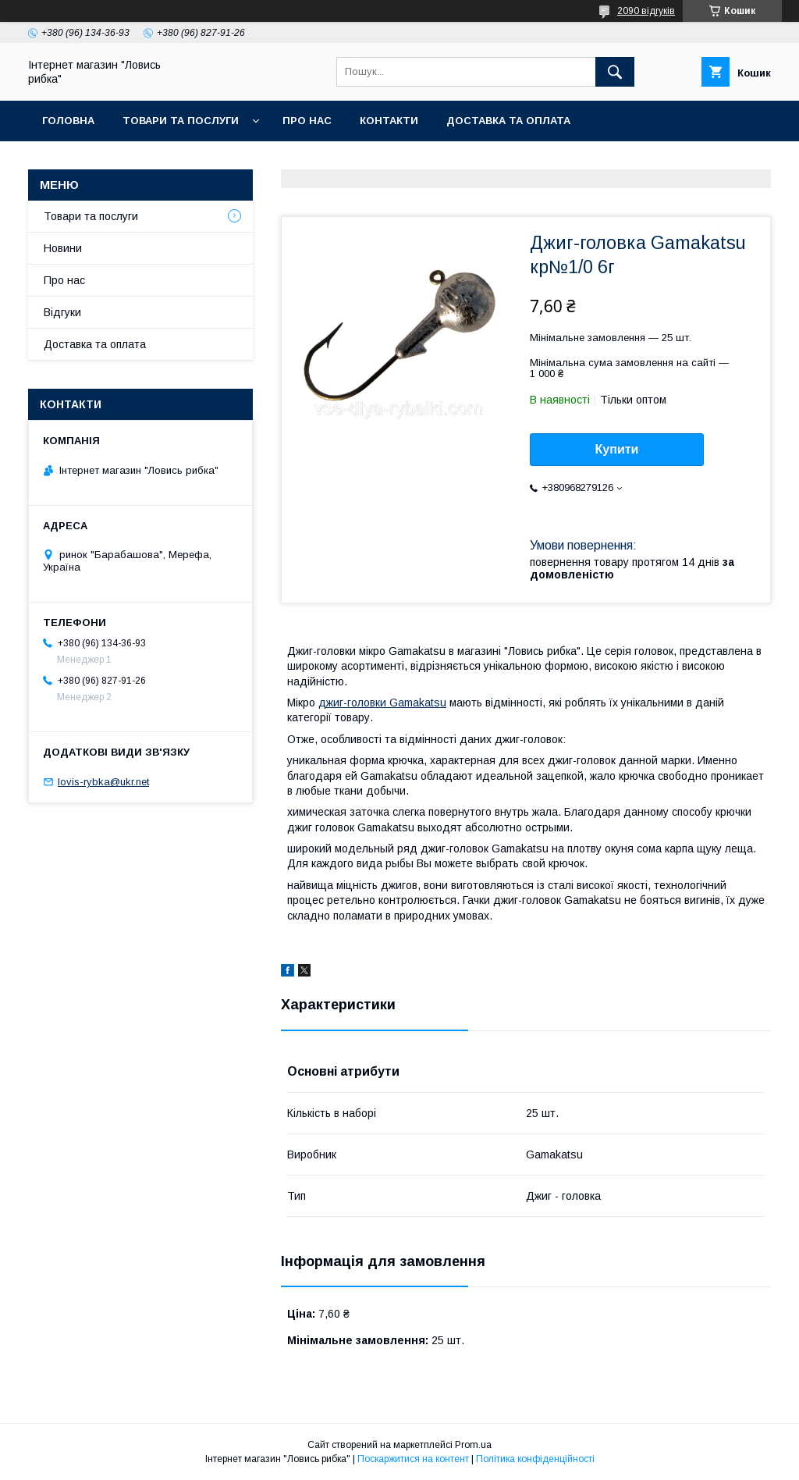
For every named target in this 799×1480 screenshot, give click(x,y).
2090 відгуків (646, 10)
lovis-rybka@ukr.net (103, 782)
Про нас (307, 120)
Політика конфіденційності (535, 1458)
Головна (68, 120)
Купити (617, 449)
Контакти (389, 120)
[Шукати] (614, 72)
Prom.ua (473, 1444)
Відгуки (62, 312)
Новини (63, 248)
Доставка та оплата (508, 120)
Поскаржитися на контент (413, 1458)
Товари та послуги (181, 120)
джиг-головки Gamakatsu (382, 702)
